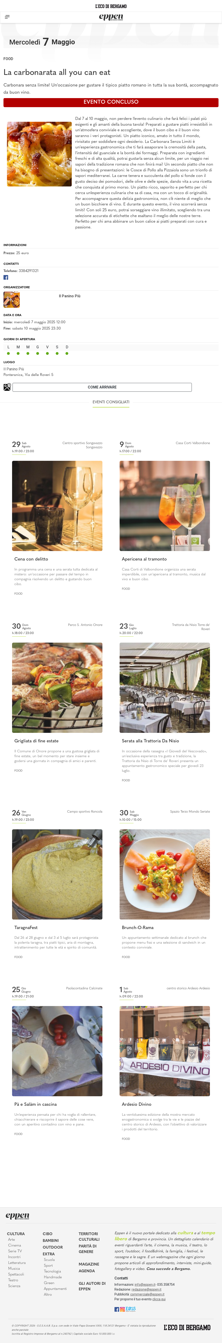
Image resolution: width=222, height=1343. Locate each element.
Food (8, 59)
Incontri (14, 1257)
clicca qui (159, 1299)
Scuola (49, 1260)
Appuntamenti (55, 1289)
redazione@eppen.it (146, 1289)
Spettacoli (16, 1274)
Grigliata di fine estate (36, 741)
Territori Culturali (89, 1237)
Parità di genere (88, 1249)
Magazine (89, 1264)
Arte (11, 1240)
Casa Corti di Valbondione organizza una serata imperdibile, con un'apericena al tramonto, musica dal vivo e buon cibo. (164, 574)
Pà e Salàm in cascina (35, 1105)
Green (49, 1283)
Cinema (14, 1245)
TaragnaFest (26, 928)
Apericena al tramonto (144, 559)
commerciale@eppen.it (147, 1294)
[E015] (131, 1309)
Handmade (53, 1277)
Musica (14, 1269)
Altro (48, 1295)
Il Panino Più (13, 369)
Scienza (14, 1286)
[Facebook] (5, 277)
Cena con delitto (31, 559)
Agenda (87, 1271)
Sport (48, 1266)
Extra (49, 1254)
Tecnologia (52, 1271)
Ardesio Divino (136, 1105)
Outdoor (53, 1248)
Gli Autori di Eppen (92, 1286)
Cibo (47, 1234)
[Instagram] (122, 1309)
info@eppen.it (145, 1284)
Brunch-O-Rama (137, 928)
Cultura (16, 1234)
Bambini (51, 1241)
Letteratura (17, 1263)
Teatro (13, 1280)
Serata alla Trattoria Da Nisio (150, 741)
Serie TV (15, 1251)
